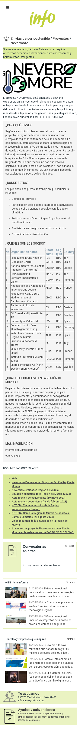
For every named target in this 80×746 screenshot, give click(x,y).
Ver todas (69, 546)
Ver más (71, 582)
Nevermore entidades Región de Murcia (35, 490)
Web (14, 478)
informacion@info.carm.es (21, 449)
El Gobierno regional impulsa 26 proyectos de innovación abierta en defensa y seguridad (50, 620)
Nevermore (19, 43)
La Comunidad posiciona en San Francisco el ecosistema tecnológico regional (51, 606)
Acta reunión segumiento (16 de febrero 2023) (39, 501)
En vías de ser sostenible (31, 39)
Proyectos (61, 39)
